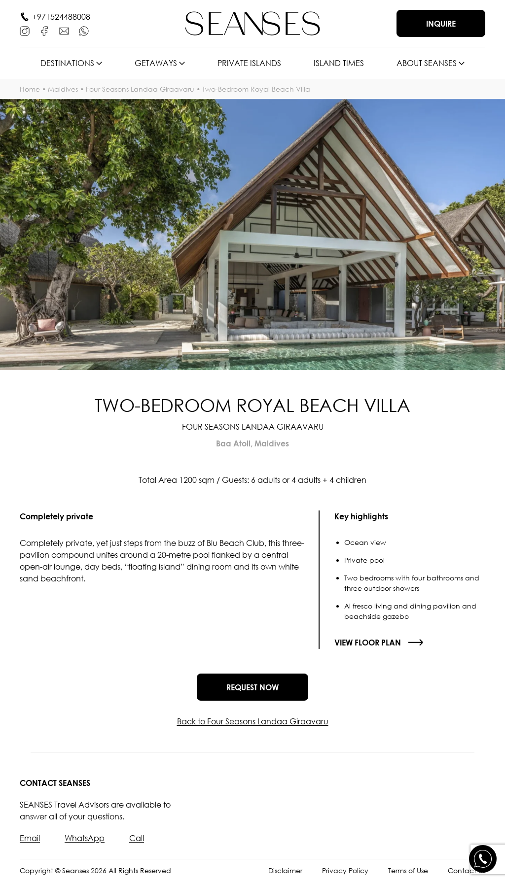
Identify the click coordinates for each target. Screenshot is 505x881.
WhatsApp (85, 838)
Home (30, 89)
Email (30, 838)
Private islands (249, 63)
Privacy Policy (345, 870)
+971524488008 (61, 17)
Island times (339, 63)
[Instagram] (25, 31)
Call (136, 838)
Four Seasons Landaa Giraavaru (140, 89)
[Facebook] (44, 31)
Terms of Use (408, 870)
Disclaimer (285, 870)
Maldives (63, 89)
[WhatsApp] (84, 31)
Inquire (441, 24)
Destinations (67, 63)
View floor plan (367, 642)
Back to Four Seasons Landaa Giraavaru (252, 721)
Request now (252, 687)
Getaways (156, 63)
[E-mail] (64, 31)
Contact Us (466, 870)
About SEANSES (427, 63)
